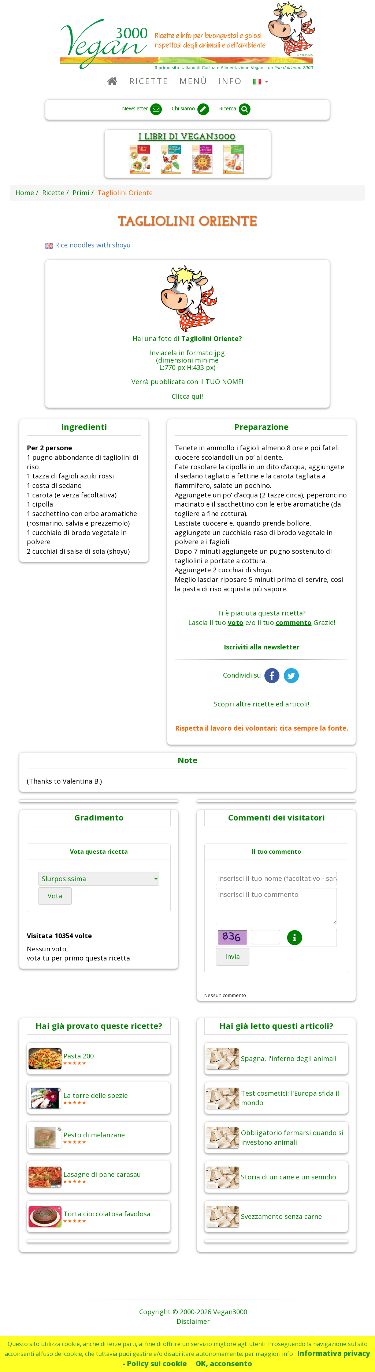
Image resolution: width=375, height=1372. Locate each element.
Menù (193, 81)
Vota (55, 895)
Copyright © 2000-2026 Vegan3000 (193, 1311)
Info (230, 81)
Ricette (148, 81)
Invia (232, 956)
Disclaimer (193, 1321)
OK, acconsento (224, 1363)
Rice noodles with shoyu (88, 244)
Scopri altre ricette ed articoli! (261, 704)
